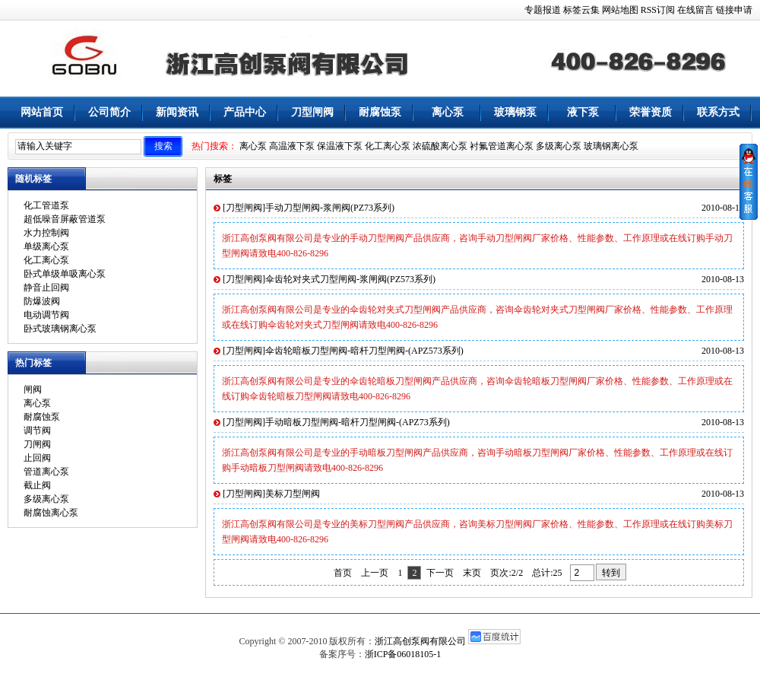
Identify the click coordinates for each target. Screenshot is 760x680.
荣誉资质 (650, 112)
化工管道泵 (46, 205)
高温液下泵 (292, 146)
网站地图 (620, 10)
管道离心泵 (46, 471)
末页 (472, 572)
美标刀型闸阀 (292, 493)
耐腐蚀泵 (380, 112)
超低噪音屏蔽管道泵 (65, 219)
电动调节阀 (46, 315)
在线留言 (695, 10)
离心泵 (448, 112)
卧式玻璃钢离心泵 (60, 328)
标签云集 (581, 10)
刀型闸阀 (312, 112)
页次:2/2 (506, 572)
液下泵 (583, 112)
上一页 (374, 572)
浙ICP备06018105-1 (403, 654)
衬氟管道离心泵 (502, 146)
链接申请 (734, 10)
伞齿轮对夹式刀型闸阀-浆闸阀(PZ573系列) (350, 279)
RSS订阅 (658, 10)
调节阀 (37, 430)
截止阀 (37, 485)
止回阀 (37, 458)
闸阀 (33, 389)
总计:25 (548, 572)
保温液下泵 (340, 146)
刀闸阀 (37, 444)
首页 (343, 572)
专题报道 (542, 10)
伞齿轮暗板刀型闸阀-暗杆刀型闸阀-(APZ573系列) (364, 350)
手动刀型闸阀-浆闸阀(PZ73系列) (329, 207)
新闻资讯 (177, 112)
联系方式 (718, 112)
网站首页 (42, 112)
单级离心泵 (46, 246)
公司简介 (109, 112)
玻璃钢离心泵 (611, 146)
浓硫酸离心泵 (440, 146)
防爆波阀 (42, 301)
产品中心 (244, 112)
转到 (611, 572)
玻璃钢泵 (515, 112)
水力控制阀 (46, 232)
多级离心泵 (558, 146)
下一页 (440, 572)
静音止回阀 (46, 287)
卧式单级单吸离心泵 (65, 274)
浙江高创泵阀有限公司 (420, 641)
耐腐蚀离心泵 (51, 512)
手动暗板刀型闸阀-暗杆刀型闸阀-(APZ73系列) (357, 422)
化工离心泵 (387, 146)
